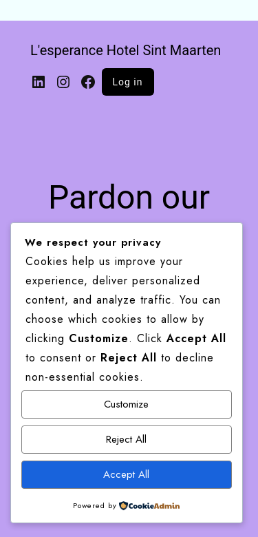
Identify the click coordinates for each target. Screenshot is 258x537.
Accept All (126, 474)
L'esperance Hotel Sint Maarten (125, 50)
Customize (126, 404)
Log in (128, 81)
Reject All (126, 439)
